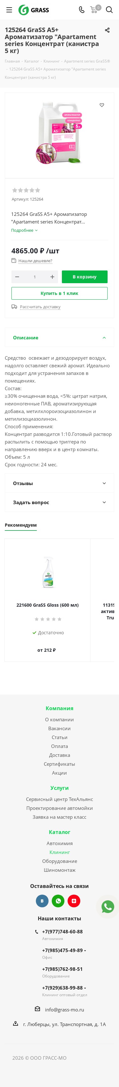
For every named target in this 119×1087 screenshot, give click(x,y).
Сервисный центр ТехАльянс (59, 793)
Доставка (59, 748)
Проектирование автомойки (59, 801)
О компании (59, 713)
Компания (59, 701)
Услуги (59, 781)
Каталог (59, 825)
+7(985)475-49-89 (64, 944)
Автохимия (60, 837)
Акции (59, 766)
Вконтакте (42, 894)
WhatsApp (58, 894)
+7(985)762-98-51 (62, 962)
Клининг (60, 846)
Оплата (59, 740)
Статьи (60, 731)
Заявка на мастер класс (59, 810)
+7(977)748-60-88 (62, 925)
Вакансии (59, 722)
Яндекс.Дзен (74, 894)
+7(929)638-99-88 (64, 981)
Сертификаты (59, 757)
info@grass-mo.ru (64, 1003)
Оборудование (59, 854)
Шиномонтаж (60, 863)
